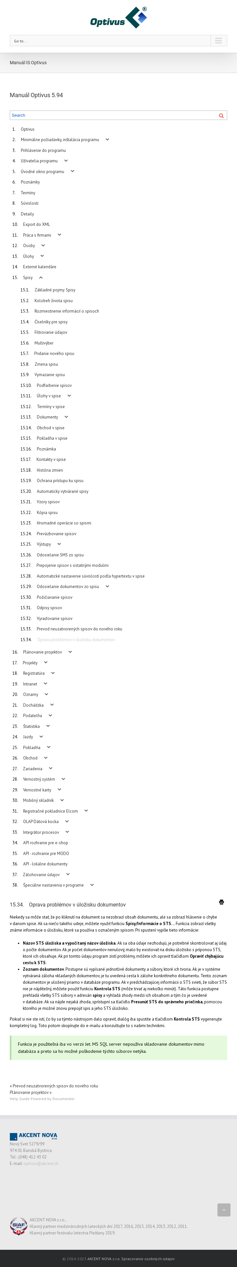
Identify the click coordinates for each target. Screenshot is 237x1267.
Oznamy (30, 694)
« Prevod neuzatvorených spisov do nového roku (54, 1086)
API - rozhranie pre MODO (46, 853)
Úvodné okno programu (42, 171)
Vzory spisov (48, 502)
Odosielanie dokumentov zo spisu (68, 586)
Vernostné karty (37, 790)
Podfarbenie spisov (54, 385)
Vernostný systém (39, 779)
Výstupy (44, 544)
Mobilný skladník (38, 800)
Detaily (27, 214)
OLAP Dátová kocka (41, 821)
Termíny (28, 193)
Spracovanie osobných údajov (148, 1258)
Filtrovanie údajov (51, 332)
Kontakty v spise (51, 459)
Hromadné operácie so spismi (64, 523)
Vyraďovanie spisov (54, 618)
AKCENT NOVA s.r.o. (103, 1258)
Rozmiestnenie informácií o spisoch (67, 311)
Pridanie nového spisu (54, 353)
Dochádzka (33, 705)
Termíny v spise (51, 406)
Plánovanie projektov (42, 652)
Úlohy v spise (49, 396)
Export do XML (36, 224)
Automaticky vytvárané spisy (62, 491)
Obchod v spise (51, 428)
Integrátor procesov (41, 832)
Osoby (29, 245)
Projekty (30, 663)
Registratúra (34, 673)
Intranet (30, 684)
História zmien (50, 470)
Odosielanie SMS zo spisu (60, 555)
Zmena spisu (46, 364)
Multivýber (44, 343)
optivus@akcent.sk (40, 1163)
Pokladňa (31, 747)
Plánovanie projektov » (31, 1092)
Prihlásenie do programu (43, 150)
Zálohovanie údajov (41, 874)
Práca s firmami (37, 235)
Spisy (28, 277)
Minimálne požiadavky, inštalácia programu (60, 139)
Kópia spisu (47, 512)
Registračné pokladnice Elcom (50, 811)
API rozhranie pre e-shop (45, 843)
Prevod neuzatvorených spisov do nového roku (79, 629)
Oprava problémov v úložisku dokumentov (76, 639)
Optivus (28, 129)
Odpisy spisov (49, 608)
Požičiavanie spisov (54, 597)
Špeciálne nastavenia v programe (53, 885)
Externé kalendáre (39, 267)
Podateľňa (32, 715)
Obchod (30, 758)
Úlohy (28, 256)
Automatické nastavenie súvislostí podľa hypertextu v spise (91, 576)
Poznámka (46, 449)
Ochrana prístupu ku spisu (60, 480)
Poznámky (30, 182)
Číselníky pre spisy (51, 322)
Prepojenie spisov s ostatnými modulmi (73, 565)
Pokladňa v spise (52, 438)
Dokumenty (47, 417)
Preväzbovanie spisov (56, 534)
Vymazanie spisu (50, 374)
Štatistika (31, 726)
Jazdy (28, 737)
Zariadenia (32, 769)
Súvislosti (29, 203)
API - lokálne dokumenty (45, 864)
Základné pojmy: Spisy (55, 290)
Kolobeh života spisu (54, 300)
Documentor (63, 1098)
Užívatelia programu (39, 161)
